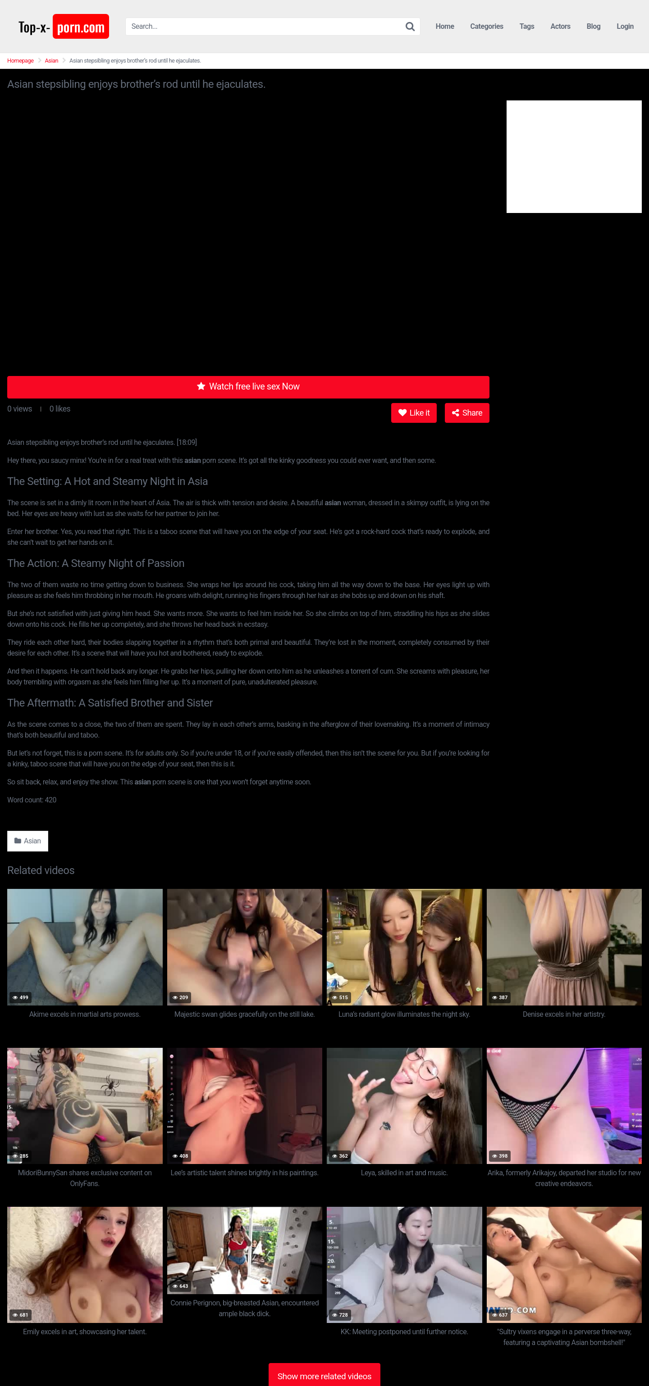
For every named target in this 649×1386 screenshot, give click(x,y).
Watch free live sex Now (248, 386)
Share (467, 412)
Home (445, 26)
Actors (560, 26)
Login (625, 26)
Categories (487, 26)
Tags (527, 26)
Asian (52, 60)
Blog (594, 26)
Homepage (20, 60)
